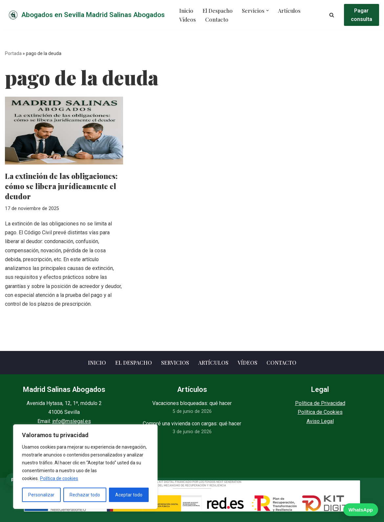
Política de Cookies (320, 412)
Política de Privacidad (320, 403)
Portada (13, 53)
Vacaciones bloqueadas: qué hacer (192, 403)
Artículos (288, 10)
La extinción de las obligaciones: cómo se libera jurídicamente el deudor (61, 186)
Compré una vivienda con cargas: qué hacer (192, 423)
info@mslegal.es (71, 421)
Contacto (216, 19)
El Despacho (217, 10)
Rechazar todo (85, 494)
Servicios (175, 362)
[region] (85, 466)
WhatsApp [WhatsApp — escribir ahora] (361, 509)
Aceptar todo (128, 494)
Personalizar (41, 494)
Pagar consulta (361, 15)
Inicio (186, 10)
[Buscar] (331, 14)
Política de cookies (59, 478)
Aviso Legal (320, 421)
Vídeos (187, 19)
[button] (266, 11)
